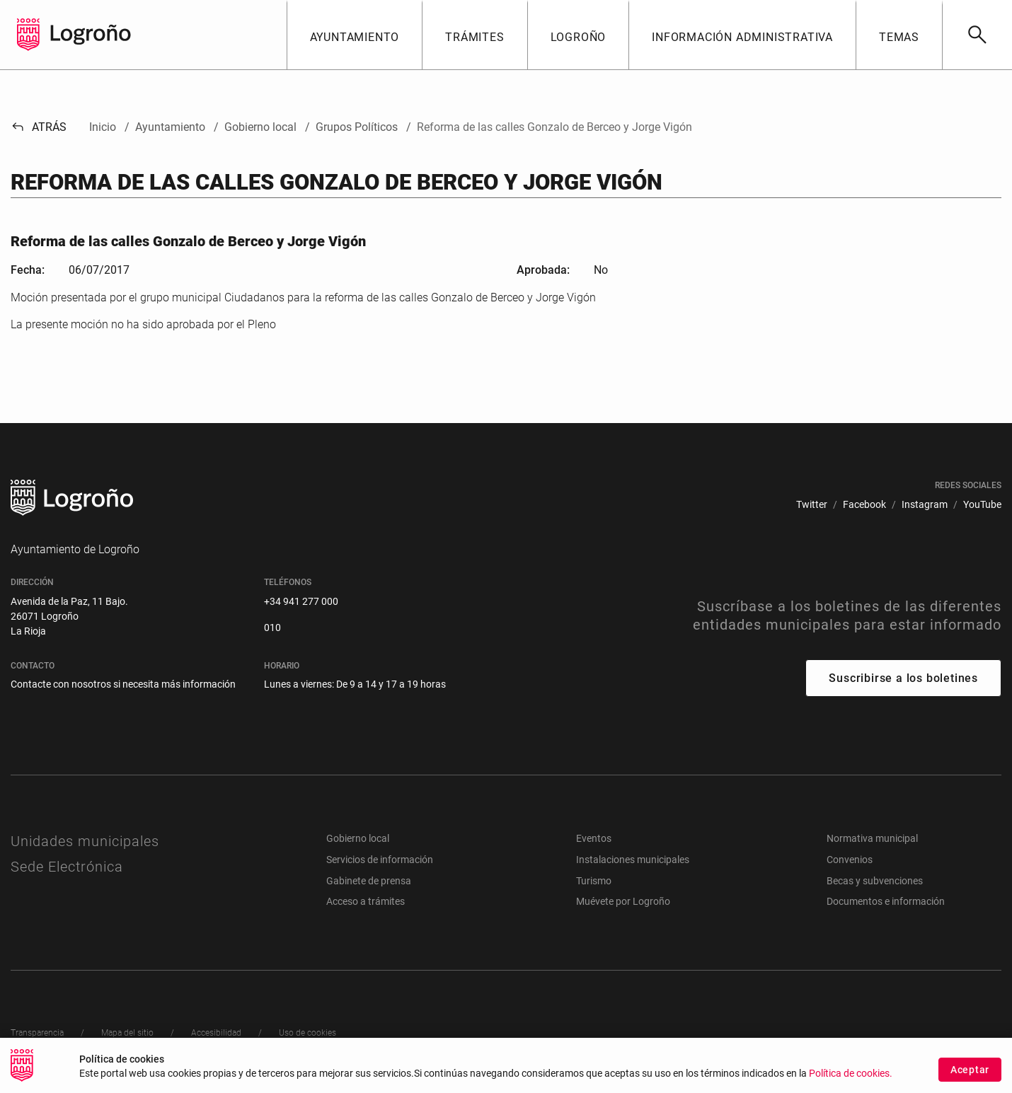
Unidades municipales (85, 841)
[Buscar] (977, 34)
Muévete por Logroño (623, 901)
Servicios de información (379, 859)
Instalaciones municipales (632, 859)
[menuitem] (811, 504)
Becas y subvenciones (875, 880)
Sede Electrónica (67, 866)
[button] (354, 34)
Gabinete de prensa (368, 880)
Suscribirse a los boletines (903, 678)
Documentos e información (886, 901)
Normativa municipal (872, 838)
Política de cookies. (850, 1074)
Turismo (593, 880)
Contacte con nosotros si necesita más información (123, 684)
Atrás (39, 127)
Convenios (850, 859)
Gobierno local (357, 838)
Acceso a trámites (365, 901)
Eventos (593, 838)
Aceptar (969, 1070)
